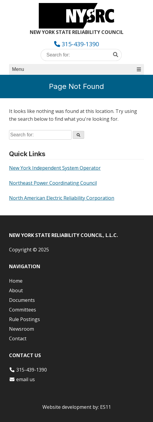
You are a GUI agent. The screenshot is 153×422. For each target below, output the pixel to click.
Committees (22, 309)
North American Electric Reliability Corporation (61, 198)
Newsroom (21, 329)
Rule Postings (24, 319)
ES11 (105, 407)
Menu (76, 69)
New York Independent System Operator (55, 168)
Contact (17, 338)
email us (25, 379)
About (16, 290)
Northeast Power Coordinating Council (53, 183)
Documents (22, 300)
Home (16, 281)
